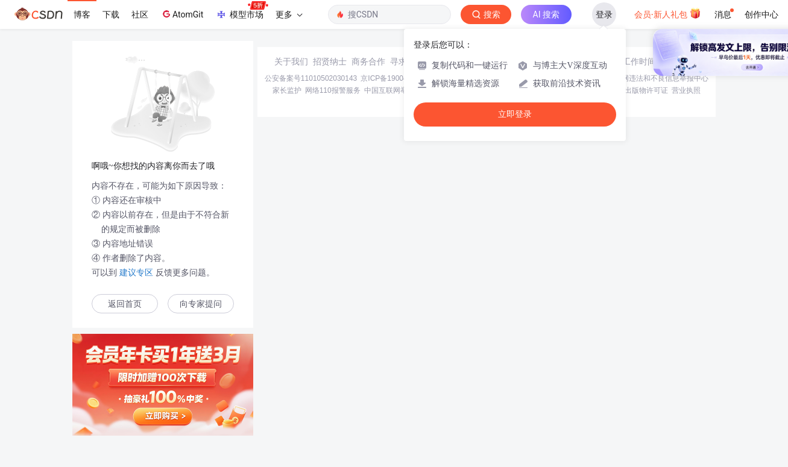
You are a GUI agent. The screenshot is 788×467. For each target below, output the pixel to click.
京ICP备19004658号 (393, 78)
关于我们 (291, 61)
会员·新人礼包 (667, 13)
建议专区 (136, 272)
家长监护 (287, 90)
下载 (110, 14)
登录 (604, 14)
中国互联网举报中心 (396, 90)
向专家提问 (201, 304)
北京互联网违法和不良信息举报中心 (650, 78)
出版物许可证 (646, 90)
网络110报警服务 (333, 90)
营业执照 (686, 90)
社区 (139, 14)
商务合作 (368, 61)
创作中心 (761, 14)
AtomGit (181, 14)
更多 (289, 14)
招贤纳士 (330, 61)
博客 (82, 14)
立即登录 (515, 114)
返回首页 (125, 304)
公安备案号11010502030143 (311, 78)
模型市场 (241, 10)
